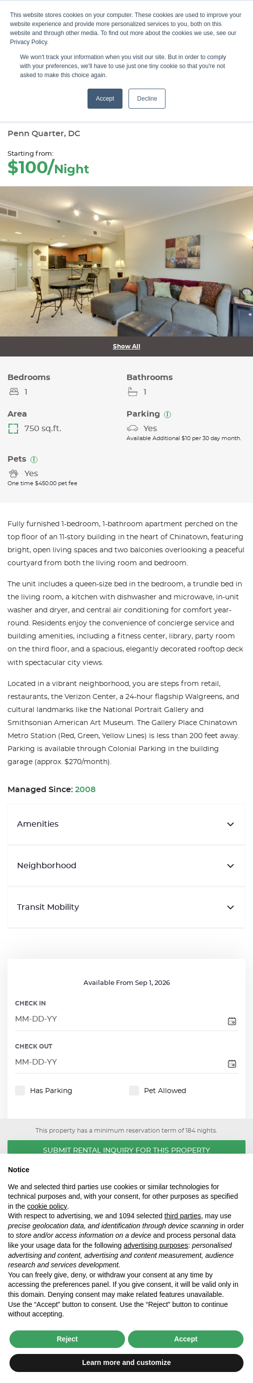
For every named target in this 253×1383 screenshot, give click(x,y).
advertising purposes (156, 1245)
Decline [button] (147, 98)
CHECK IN (30, 1003)
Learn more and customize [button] (126, 1362)
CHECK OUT (33, 1047)
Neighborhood (126, 866)
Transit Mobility (126, 907)
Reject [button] (67, 1339)
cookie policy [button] (47, 1206)
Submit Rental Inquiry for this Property (126, 1150)
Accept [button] (105, 98)
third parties (182, 1216)
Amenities (126, 824)
